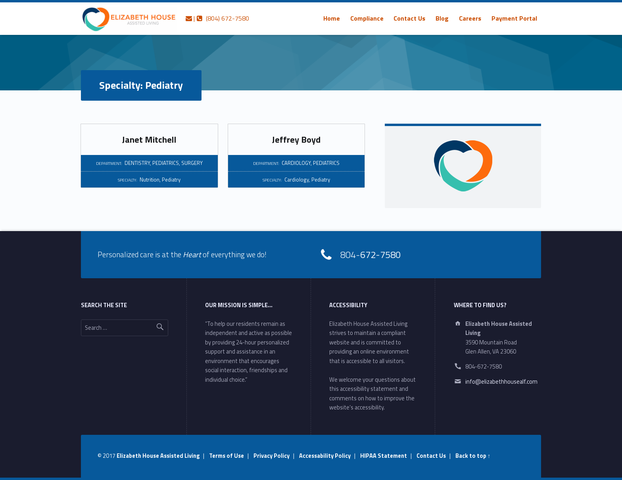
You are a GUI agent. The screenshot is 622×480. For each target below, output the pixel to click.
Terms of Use (226, 455)
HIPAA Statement (383, 455)
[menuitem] (331, 18)
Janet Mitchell (149, 139)
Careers (470, 18)
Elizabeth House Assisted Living (158, 455)
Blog (442, 18)
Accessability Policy (325, 455)
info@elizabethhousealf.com (501, 381)
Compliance (367, 18)
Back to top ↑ (472, 455)
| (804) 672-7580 (217, 18)
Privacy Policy (271, 455)
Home (331, 18)
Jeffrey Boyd (296, 139)
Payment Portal (514, 18)
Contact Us (409, 18)
